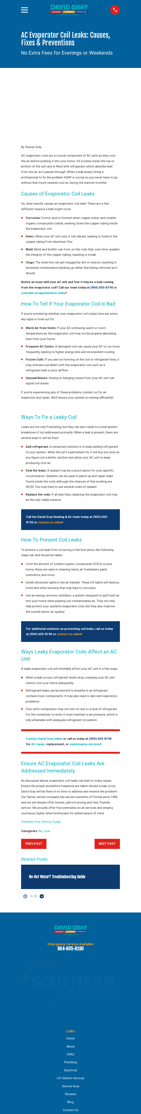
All (40, 775)
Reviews (70, 1038)
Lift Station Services (70, 1022)
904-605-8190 (70, 893)
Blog (70, 1046)
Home (70, 982)
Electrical (70, 1014)
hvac (47, 775)
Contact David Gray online (44, 683)
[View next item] (42, 840)
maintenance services (85, 688)
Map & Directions (70, 1090)
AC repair (37, 688)
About (70, 991)
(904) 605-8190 (102, 232)
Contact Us (70, 1054)
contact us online (50, 466)
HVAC (71, 998)
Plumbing (70, 1006)
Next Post (107, 788)
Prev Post (33, 788)
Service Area (70, 1030)
